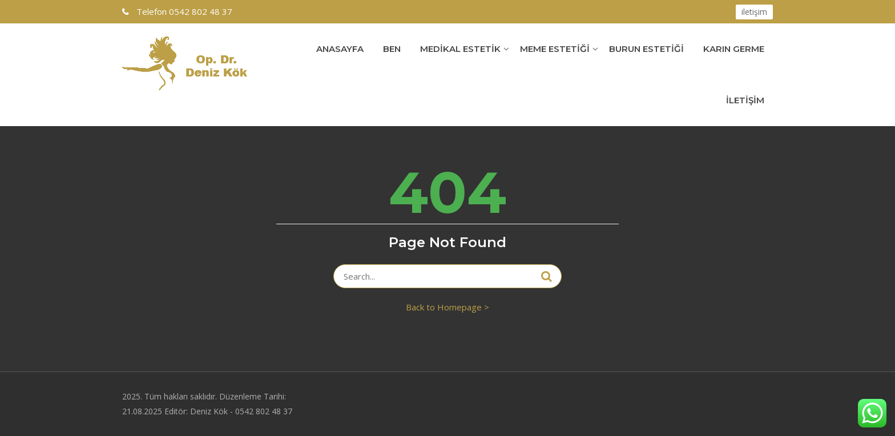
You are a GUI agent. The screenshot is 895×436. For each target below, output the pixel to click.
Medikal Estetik (460, 48)
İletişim (745, 100)
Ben (392, 48)
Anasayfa (340, 48)
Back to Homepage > (447, 307)
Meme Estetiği (555, 48)
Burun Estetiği (646, 48)
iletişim (754, 11)
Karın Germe (733, 48)
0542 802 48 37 (183, 11)
